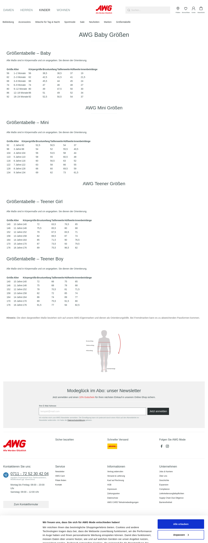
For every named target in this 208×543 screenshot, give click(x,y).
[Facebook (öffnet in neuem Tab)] (162, 447)
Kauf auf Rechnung (115, 480)
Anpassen (181, 508)
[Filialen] (178, 10)
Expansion (163, 485)
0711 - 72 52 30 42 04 (30, 473)
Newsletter (60, 471)
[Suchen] (128, 10)
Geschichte (164, 480)
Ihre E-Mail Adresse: (48, 406)
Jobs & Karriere (166, 471)
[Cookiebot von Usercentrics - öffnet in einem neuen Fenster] (21, 536)
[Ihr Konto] (193, 10)
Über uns (163, 476)
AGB (109, 485)
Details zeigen (51, 536)
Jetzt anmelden (158, 411)
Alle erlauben (180, 497)
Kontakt (58, 485)
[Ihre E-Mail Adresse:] (92, 411)
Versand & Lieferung (116, 476)
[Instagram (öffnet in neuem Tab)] (167, 447)
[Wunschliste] (186, 10)
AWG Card (60, 476)
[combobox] (150, 10)
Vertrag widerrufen (115, 471)
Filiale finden (60, 480)
